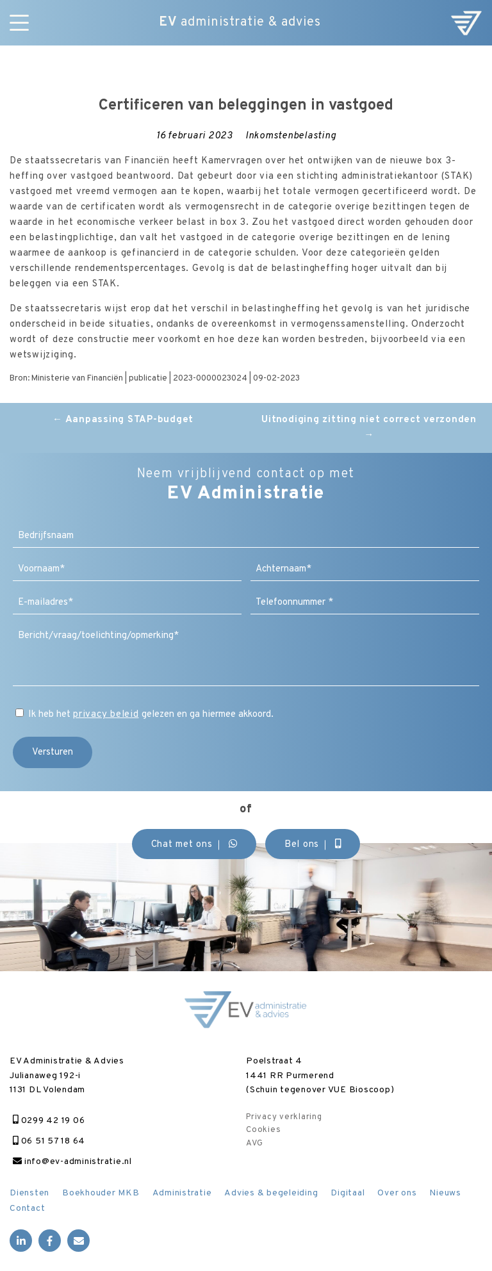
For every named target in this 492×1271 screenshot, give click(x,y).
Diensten (29, 1193)
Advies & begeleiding (271, 1193)
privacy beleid (106, 715)
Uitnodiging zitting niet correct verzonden (369, 427)
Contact (27, 1208)
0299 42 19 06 (49, 1120)
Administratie (182, 1193)
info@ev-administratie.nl (72, 1161)
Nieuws (445, 1193)
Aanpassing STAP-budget (123, 420)
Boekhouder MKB (101, 1193)
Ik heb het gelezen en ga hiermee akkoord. (151, 715)
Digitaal (348, 1193)
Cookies (263, 1130)
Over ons (396, 1193)
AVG (254, 1143)
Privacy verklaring (284, 1117)
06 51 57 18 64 (49, 1141)
